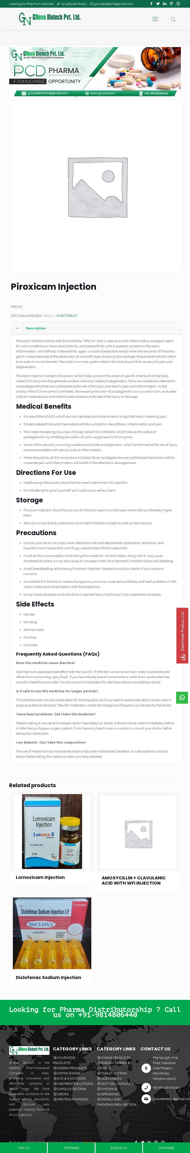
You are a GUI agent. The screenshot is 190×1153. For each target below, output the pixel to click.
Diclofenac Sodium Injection (48, 977)
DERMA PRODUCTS (72, 1068)
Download (166, 1148)
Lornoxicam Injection (40, 877)
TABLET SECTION (114, 1073)
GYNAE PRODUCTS (115, 1058)
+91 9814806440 (74, 4)
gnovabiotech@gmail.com (113, 4)
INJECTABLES (67, 315)
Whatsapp (71, 1148)
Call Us (23, 1148)
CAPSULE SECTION (71, 1089)
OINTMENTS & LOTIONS (75, 1084)
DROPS (63, 1094)
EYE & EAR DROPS (71, 1078)
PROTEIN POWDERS (72, 1099)
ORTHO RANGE (68, 1073)
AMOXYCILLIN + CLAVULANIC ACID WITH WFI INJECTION (134, 880)
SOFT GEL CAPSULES (117, 1084)
